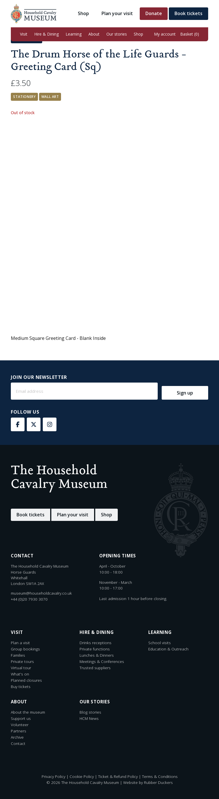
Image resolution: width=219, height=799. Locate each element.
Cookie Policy (82, 776)
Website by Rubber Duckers (148, 782)
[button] (23, 34)
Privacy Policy (53, 776)
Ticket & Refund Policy (118, 776)
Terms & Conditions (160, 776)
